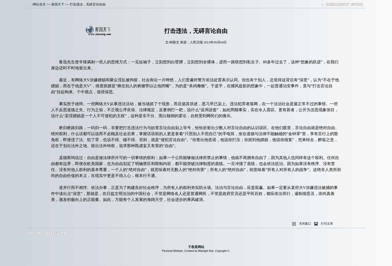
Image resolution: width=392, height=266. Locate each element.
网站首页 (39, 4)
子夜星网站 (196, 247)
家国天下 (57, 4)
